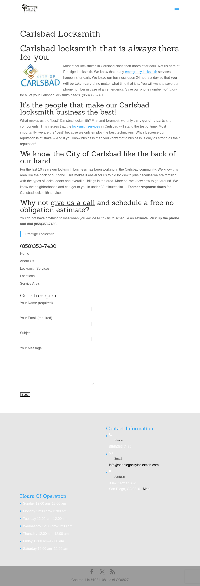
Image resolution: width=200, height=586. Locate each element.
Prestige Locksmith (39, 234)
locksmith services (86, 126)
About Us (27, 261)
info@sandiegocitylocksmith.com (134, 465)
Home (24, 253)
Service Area (30, 283)
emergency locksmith (141, 72)
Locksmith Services (35, 268)
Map (146, 489)
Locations (27, 276)
